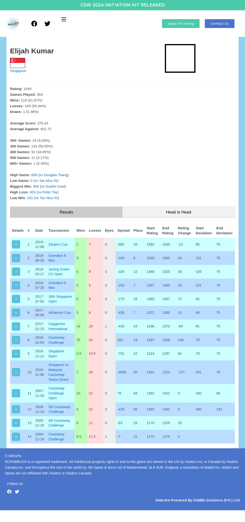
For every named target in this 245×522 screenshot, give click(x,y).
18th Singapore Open (57, 303)
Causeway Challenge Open (57, 403)
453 (33, 192)
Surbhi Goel (55, 186)
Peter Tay (49, 192)
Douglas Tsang (56, 175)
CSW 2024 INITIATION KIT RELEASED (122, 5)
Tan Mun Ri (48, 181)
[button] (64, 19)
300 (36, 186)
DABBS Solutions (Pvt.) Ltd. (216, 512)
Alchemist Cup (60, 320)
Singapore (18, 71)
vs (41, 175)
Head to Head (178, 212)
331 (30, 198)
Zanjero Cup (59, 244)
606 (34, 175)
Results (66, 212)
